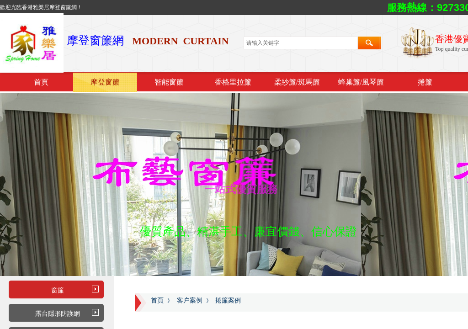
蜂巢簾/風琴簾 (361, 82)
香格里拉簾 (233, 82)
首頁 (41, 82)
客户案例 (189, 300)
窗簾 (57, 290)
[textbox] (301, 43)
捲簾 (425, 82)
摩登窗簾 (105, 82)
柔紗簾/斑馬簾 (297, 82)
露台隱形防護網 (57, 313)
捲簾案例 (228, 300)
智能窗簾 (169, 82)
